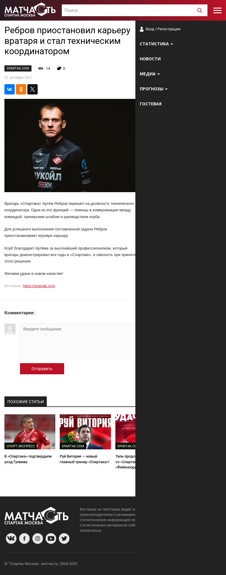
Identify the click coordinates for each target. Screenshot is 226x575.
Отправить (42, 368)
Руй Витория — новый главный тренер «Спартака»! (84, 459)
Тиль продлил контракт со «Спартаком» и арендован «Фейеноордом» (140, 461)
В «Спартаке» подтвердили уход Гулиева (27, 459)
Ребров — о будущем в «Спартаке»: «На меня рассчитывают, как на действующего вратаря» (195, 464)
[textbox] (134, 10)
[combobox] (134, 10)
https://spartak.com (39, 286)
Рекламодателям (206, 564)
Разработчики (173, 564)
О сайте (150, 564)
